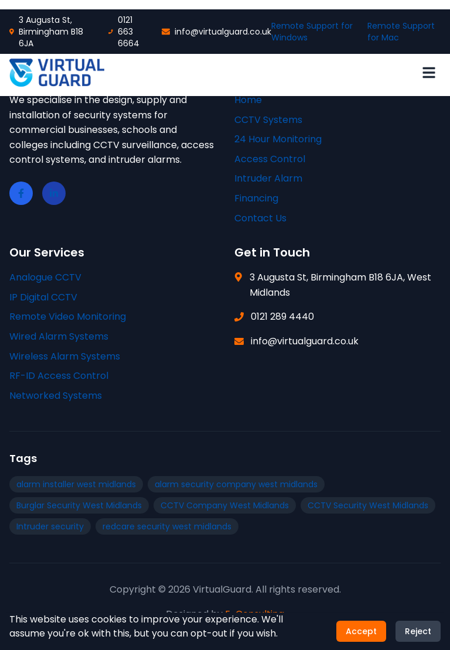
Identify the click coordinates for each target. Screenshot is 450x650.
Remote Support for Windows (312, 31)
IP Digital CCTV (43, 297)
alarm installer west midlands (76, 484)
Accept (361, 632)
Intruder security (50, 526)
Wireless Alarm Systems (64, 356)
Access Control (269, 159)
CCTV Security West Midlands (368, 505)
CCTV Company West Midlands (225, 505)
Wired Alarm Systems (58, 336)
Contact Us (260, 218)
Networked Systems (55, 395)
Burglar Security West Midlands (79, 505)
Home (248, 100)
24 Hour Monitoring (278, 139)
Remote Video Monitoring (67, 316)
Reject (418, 632)
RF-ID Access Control (58, 375)
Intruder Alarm (268, 178)
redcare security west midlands (167, 526)
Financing (256, 198)
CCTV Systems (268, 119)
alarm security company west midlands (236, 484)
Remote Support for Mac (401, 31)
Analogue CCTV (45, 277)
